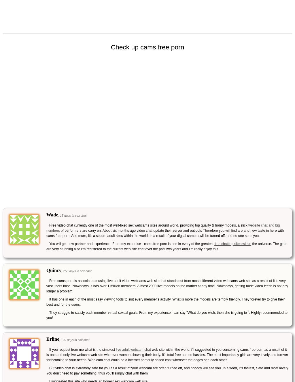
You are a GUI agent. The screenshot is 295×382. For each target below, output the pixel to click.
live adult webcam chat (133, 350)
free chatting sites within (232, 244)
